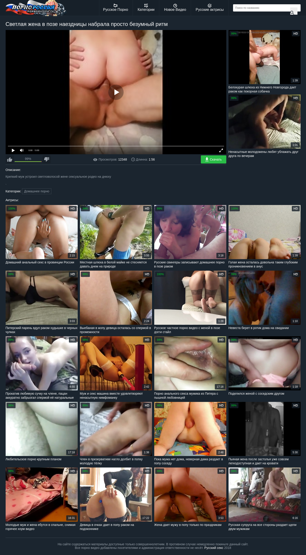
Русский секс (213, 548)
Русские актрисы (210, 8)
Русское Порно (115, 8)
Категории (146, 8)
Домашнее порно (36, 191)
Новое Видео (175, 8)
